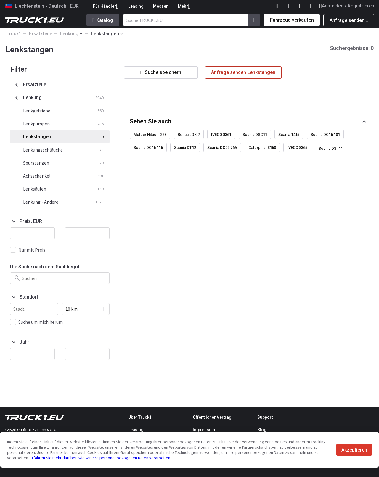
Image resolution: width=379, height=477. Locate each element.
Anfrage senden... (349, 20)
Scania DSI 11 (331, 148)
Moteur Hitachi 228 (150, 134)
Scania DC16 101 (325, 134)
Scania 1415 (288, 134)
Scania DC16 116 (148, 147)
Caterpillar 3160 (262, 147)
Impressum (204, 429)
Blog (261, 429)
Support (265, 417)
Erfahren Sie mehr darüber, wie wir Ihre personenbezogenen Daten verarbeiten (100, 457)
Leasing (136, 6)
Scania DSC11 (255, 134)
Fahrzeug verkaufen (292, 20)
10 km (71, 309)
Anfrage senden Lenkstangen (243, 72)
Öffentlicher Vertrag (212, 417)
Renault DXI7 (189, 134)
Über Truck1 (140, 417)
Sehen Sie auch (150, 121)
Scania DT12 (185, 147)
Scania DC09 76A (222, 147)
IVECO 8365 (297, 147)
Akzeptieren (354, 450)
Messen (160, 6)
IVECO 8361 (221, 134)
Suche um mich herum (40, 322)
